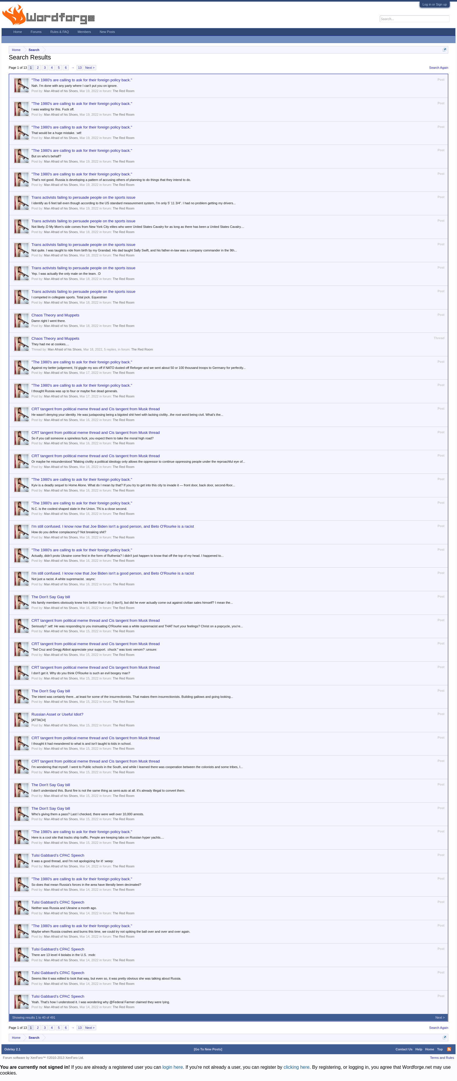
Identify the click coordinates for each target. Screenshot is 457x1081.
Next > (89, 67)
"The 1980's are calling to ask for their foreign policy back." (81, 80)
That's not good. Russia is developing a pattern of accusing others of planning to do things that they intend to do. (111, 180)
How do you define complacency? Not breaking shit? (68, 532)
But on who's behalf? (46, 156)
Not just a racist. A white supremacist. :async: (63, 579)
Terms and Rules (442, 1057)
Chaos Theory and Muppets (55, 315)
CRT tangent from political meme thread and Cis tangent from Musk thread (95, 409)
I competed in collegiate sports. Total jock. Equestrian (69, 297)
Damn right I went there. (48, 321)
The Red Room (124, 91)
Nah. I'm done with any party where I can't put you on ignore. (74, 85)
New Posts (107, 32)
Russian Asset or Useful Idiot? (57, 714)
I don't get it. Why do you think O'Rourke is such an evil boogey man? (80, 673)
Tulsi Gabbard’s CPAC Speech (57, 855)
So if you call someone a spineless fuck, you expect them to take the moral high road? (92, 438)
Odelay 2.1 (12, 1049)
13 (80, 67)
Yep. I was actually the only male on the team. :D (66, 273)
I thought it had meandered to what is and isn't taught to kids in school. (81, 743)
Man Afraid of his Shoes (61, 91)
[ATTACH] (38, 720)
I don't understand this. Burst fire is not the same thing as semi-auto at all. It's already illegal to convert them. (108, 790)
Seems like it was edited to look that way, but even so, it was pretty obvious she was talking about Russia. (106, 978)
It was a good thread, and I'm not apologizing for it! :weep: (72, 861)
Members (84, 32)
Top (440, 1049)
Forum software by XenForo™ (43, 1057)
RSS (449, 1049)
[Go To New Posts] (208, 1049)
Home (17, 32)
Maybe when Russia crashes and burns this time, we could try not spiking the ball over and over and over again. (110, 931)
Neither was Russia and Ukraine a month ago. (64, 908)
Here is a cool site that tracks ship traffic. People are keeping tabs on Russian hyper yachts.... (97, 837)
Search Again (438, 67)
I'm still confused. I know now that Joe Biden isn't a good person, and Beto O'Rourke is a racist (112, 526)
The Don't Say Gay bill (50, 597)
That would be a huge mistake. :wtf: (56, 133)
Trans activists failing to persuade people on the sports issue (83, 197)
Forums (36, 32)
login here (172, 1067)
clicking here (297, 1067)
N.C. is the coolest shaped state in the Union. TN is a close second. (79, 508)
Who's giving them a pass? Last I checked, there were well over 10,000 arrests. (87, 814)
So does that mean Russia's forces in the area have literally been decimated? (86, 884)
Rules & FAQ (59, 32)
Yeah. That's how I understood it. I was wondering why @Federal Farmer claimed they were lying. (100, 1002)
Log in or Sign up (435, 4)
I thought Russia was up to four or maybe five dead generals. (74, 391)
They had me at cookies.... (50, 344)
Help (418, 1049)
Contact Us (404, 1049)
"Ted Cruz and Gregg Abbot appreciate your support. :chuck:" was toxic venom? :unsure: (94, 649)
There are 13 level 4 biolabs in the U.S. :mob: (63, 955)
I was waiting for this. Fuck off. (52, 109)
